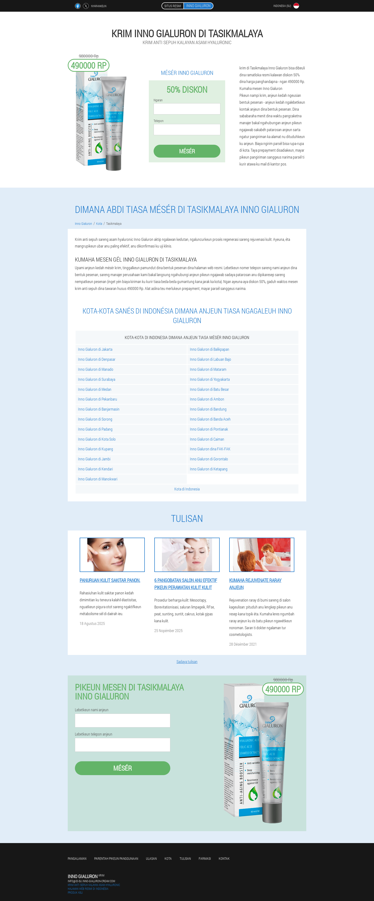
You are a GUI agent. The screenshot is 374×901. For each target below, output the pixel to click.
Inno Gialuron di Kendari (95, 468)
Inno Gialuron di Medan (94, 389)
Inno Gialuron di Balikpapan (209, 349)
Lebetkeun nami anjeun (92, 710)
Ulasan (151, 858)
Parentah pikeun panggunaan (116, 858)
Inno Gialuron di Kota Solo (97, 439)
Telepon (159, 121)
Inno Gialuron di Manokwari (97, 478)
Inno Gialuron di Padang (95, 429)
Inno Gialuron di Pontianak (209, 429)
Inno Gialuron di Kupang (95, 448)
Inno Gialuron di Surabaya (96, 379)
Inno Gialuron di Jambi (94, 458)
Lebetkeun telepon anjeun (93, 734)
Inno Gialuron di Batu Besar (209, 389)
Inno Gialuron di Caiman (207, 439)
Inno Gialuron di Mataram (208, 369)
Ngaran (158, 100)
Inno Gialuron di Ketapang (209, 468)
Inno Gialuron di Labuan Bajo (210, 359)
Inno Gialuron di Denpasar (96, 359)
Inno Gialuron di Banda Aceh (210, 419)
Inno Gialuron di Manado (95, 369)
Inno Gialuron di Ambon (207, 399)
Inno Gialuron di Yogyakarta (210, 379)
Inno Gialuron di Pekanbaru (97, 399)
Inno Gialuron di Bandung (208, 409)
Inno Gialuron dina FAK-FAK (210, 448)
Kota (168, 858)
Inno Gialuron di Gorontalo (209, 458)
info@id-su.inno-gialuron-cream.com (91, 881)
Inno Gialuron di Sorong (95, 419)
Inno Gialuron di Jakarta (95, 349)
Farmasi (205, 858)
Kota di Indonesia (187, 488)
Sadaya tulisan (187, 661)
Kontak (224, 858)
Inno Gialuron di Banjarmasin (98, 409)
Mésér (187, 151)
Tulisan (185, 858)
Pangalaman (77, 858)
